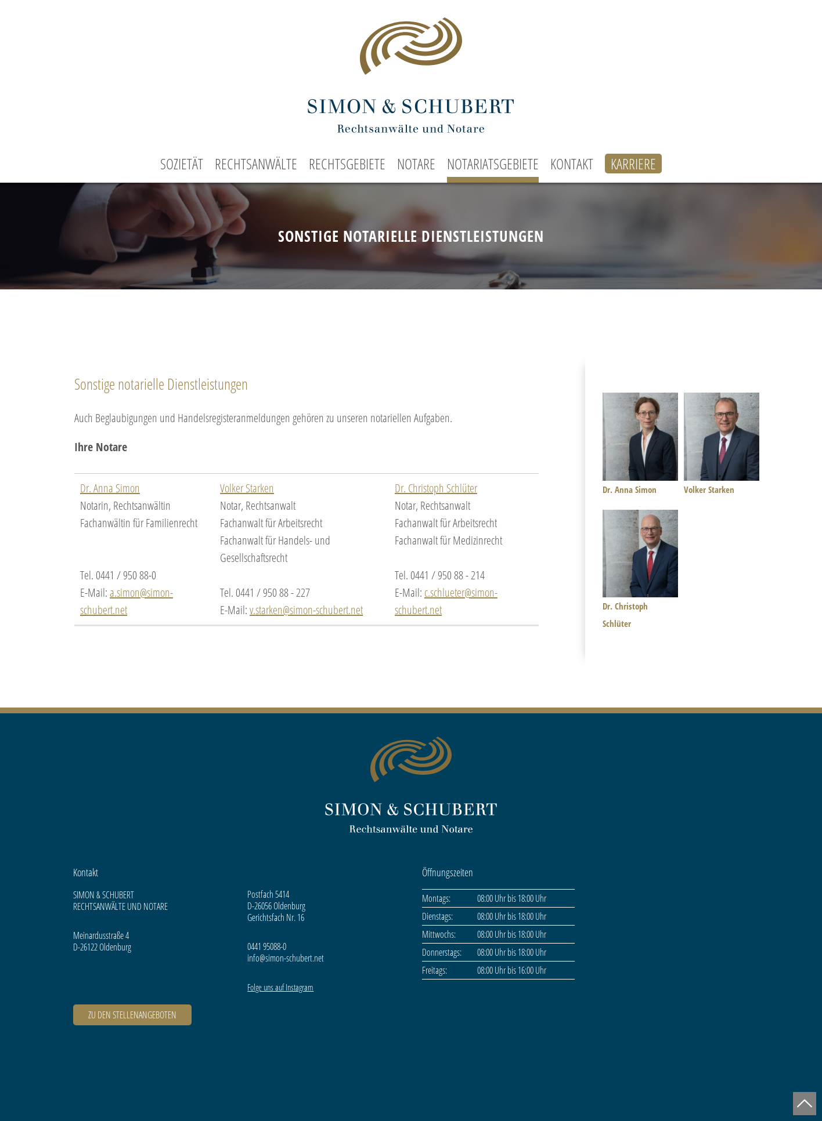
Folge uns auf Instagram (280, 987)
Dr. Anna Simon (110, 488)
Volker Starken (247, 488)
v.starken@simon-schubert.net (306, 610)
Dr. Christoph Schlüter (436, 488)
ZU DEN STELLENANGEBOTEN (132, 1014)
